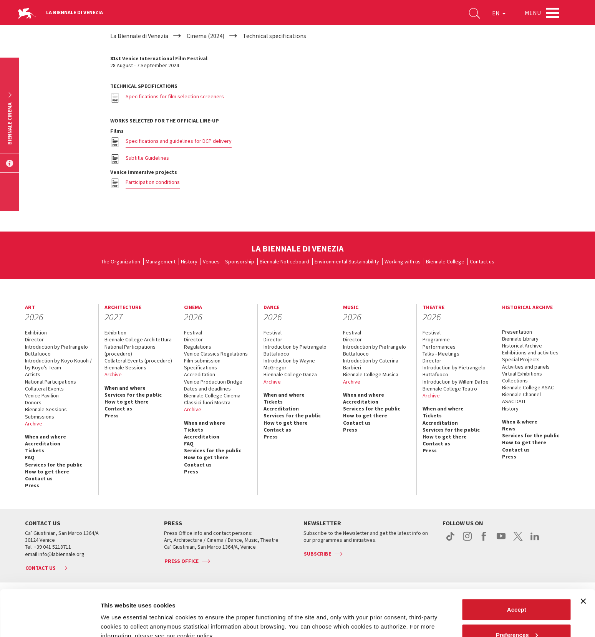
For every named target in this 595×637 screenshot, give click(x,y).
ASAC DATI (513, 401)
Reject (516, 616)
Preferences (517, 591)
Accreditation (42, 443)
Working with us (403, 261)
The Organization (120, 261)
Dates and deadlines (207, 388)
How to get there (47, 471)
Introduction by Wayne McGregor (289, 364)
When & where (519, 421)
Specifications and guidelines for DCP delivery (179, 140)
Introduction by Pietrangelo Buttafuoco (56, 350)
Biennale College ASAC (528, 387)
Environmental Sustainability (347, 261)
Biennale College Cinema (212, 395)
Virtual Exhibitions (522, 373)
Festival (193, 332)
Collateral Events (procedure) (138, 360)
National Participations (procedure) (130, 350)
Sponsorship (239, 261)
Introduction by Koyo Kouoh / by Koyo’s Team (58, 364)
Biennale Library (520, 338)
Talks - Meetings (441, 353)
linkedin (535, 540)
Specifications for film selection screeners (175, 96)
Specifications (200, 367)
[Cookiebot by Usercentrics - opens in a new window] (49, 622)
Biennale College (445, 261)
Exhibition (36, 332)
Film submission (202, 360)
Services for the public (53, 464)
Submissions (39, 416)
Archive (33, 423)
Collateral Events (44, 388)
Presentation (517, 331)
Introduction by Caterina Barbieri (370, 364)
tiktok (450, 540)
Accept (516, 566)
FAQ (30, 457)
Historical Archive (522, 345)
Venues (211, 261)
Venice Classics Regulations (216, 353)
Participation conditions (153, 182)
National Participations (50, 381)
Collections (515, 380)
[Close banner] (583, 558)
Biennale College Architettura (138, 339)
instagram (467, 540)
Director (34, 339)
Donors (33, 402)
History (189, 261)
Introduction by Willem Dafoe (456, 381)
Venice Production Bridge (213, 381)
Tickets (34, 450)
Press (32, 485)
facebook (484, 540)
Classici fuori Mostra (207, 402)
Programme (436, 339)
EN (499, 13)
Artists (32, 374)
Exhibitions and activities (530, 352)
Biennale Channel (521, 394)
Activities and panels (526, 366)
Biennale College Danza (290, 374)
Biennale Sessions (46, 409)
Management (161, 261)
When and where (45, 436)
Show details (118, 613)
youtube (501, 540)
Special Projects (521, 359)
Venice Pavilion (42, 395)
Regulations (197, 346)
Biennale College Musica (370, 374)
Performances (439, 346)
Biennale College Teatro (450, 388)
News (508, 428)
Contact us (482, 261)
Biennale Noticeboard (284, 261)
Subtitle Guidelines (147, 157)
